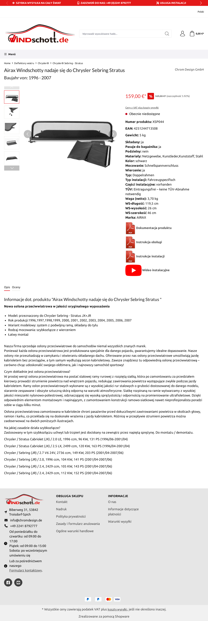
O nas (112, 500)
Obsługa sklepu (70, 494)
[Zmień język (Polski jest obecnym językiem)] (198, 11)
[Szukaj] (165, 34)
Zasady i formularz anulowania (78, 522)
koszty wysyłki (117, 609)
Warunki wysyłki (119, 520)
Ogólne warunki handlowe (75, 529)
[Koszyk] (196, 33)
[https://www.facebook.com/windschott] (8, 582)
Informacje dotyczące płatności (123, 510)
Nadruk (61, 507)
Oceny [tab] (16, 287)
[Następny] (113, 134)
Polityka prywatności (71, 515)
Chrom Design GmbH (188, 69)
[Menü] (10, 54)
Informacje (118, 494)
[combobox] (120, 34)
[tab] (7, 287)
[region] (60, 134)
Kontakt (61, 500)
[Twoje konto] (182, 33)
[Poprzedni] (28, 134)
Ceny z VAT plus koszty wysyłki (142, 107)
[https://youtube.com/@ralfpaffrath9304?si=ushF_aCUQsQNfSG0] (18, 582)
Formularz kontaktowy (25, 570)
